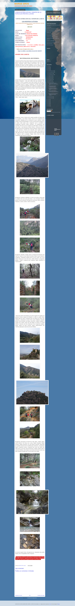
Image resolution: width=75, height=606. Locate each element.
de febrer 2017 (51, 96)
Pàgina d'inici (49, 61)
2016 (48, 99)
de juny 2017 (50, 78)
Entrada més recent (18, 595)
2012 (48, 104)
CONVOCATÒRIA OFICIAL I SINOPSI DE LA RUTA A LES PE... (53, 84)
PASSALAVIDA (49, 27)
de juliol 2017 (51, 77)
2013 (48, 103)
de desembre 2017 (51, 70)
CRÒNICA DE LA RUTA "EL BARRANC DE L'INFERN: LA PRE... (53, 89)
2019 (48, 67)
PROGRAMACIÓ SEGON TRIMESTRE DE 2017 (52, 86)
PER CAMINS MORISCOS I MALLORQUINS (53, 30)
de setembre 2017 (51, 74)
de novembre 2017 (51, 72)
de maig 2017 (51, 79)
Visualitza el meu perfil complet (55, 112)
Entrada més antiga (41, 595)
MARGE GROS (21, 4)
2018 (48, 68)
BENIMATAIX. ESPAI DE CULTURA (52, 28)
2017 (48, 69)
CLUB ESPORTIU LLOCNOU (51, 35)
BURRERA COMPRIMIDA (50, 40)
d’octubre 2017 (51, 73)
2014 (48, 102)
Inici (30, 595)
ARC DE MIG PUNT (50, 43)
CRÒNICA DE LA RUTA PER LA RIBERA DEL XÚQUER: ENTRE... (53, 94)
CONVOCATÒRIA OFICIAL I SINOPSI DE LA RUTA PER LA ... (53, 91)
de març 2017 (51, 82)
